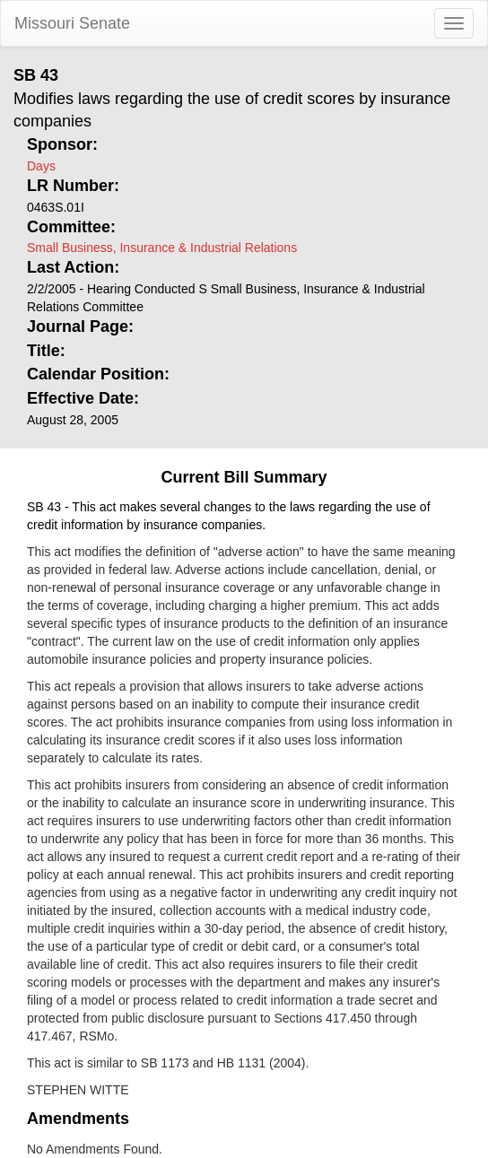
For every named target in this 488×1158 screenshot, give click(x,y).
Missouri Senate (72, 23)
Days (41, 166)
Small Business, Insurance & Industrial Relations (162, 247)
